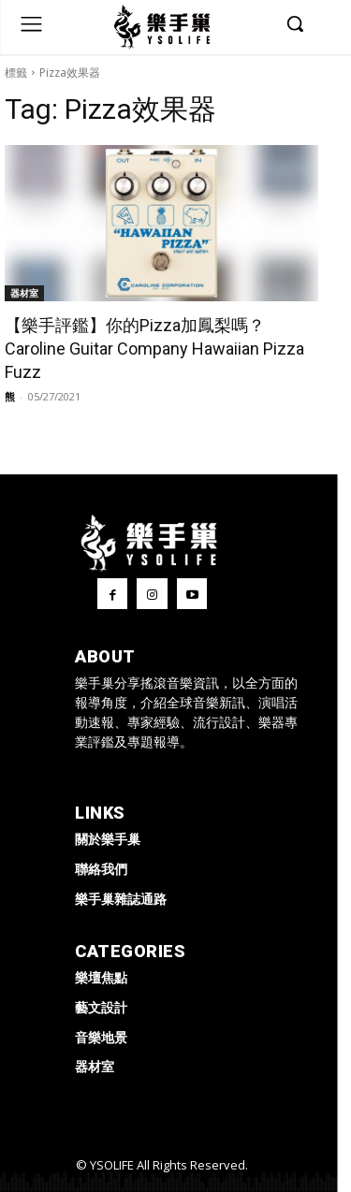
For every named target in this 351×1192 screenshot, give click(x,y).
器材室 (24, 292)
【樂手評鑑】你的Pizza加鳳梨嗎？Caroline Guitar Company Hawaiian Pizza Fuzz (154, 348)
